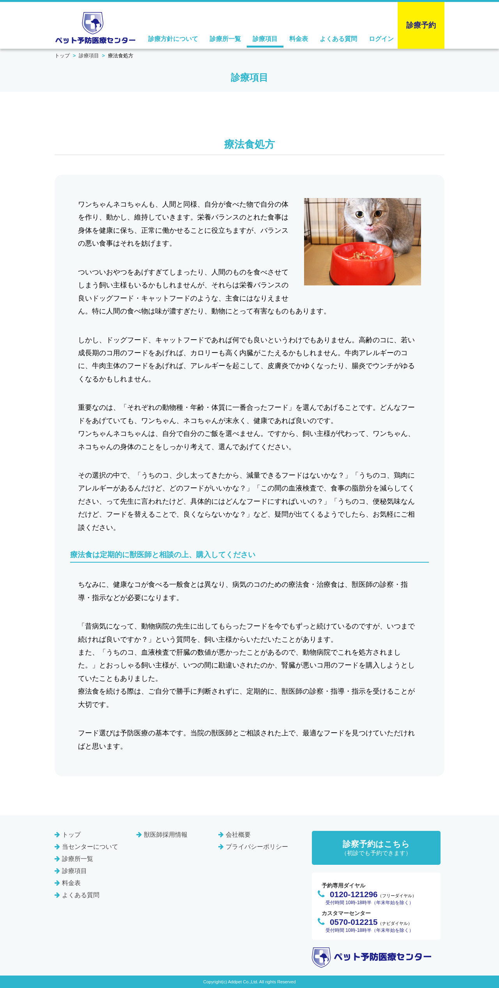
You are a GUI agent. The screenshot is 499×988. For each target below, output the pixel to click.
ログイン (381, 38)
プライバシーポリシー (257, 846)
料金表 (298, 38)
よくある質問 (338, 38)
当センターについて (90, 846)
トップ (62, 55)
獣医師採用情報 (166, 834)
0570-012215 (354, 921)
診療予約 (421, 25)
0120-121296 (354, 894)
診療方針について (173, 38)
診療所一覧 (225, 38)
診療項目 (265, 38)
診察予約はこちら (376, 848)
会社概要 (238, 834)
